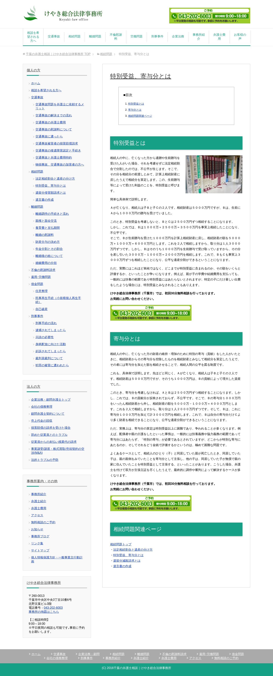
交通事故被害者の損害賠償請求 (56, 143)
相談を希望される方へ (33, 36)
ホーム (35, 83)
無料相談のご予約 (43, 522)
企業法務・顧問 (89, 654)
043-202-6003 (53, 607)
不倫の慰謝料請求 (43, 270)
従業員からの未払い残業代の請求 (54, 441)
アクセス (37, 515)
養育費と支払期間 (47, 227)
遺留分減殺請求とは (126, 560)
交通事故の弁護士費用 (50, 122)
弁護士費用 (219, 36)
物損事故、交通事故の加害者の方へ (59, 164)
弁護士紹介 (38, 501)
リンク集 (37, 543)
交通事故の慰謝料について (53, 129)
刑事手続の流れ (46, 323)
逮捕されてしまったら (50, 330)
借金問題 (37, 284)
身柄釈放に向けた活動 (50, 344)
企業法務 (178, 36)
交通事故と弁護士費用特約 (53, 157)
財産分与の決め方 (47, 241)
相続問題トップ (120, 544)
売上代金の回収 (41, 420)
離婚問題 (95, 36)
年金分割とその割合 (49, 248)
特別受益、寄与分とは (128, 555)
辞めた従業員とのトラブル (49, 434)
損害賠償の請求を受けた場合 (51, 427)
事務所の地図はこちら (44, 611)
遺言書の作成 (122, 566)
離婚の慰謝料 (44, 234)
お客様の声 (240, 36)
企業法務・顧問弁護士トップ (51, 399)
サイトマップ (40, 550)
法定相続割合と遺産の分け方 (133, 549)
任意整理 (41, 291)
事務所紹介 (199, 36)
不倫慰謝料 (116, 36)
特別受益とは (136, 103)
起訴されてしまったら (50, 351)
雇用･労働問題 (41, 277)
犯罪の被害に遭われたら (52, 365)
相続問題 (74, 36)
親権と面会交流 (46, 220)
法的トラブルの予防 (44, 459)
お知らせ (37, 529)
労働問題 (136, 36)
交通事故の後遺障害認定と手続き (58, 150)
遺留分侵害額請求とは (50, 192)
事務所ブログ (40, 536)
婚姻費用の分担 (46, 263)
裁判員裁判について (49, 358)
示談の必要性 (44, 337)
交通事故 (54, 36)
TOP (58, 54)
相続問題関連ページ (140, 115)
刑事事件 (157, 36)
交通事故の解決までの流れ (53, 115)
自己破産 (41, 309)
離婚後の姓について (49, 255)
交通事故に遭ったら (49, 136)
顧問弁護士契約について (47, 413)
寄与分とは (134, 109)
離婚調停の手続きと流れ (52, 213)
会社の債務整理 (41, 406)
